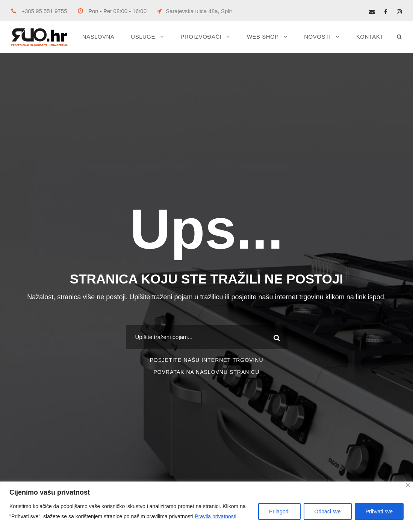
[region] (206, 505)
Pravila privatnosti (215, 516)
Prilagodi (279, 511)
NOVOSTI (317, 36)
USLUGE (143, 36)
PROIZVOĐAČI (201, 36)
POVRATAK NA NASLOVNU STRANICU (206, 372)
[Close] (408, 485)
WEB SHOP (263, 36)
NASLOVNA (98, 36)
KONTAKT (370, 36)
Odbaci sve (328, 511)
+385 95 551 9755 (39, 11)
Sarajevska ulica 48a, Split (194, 11)
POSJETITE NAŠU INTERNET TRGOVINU (206, 360)
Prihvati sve (379, 511)
